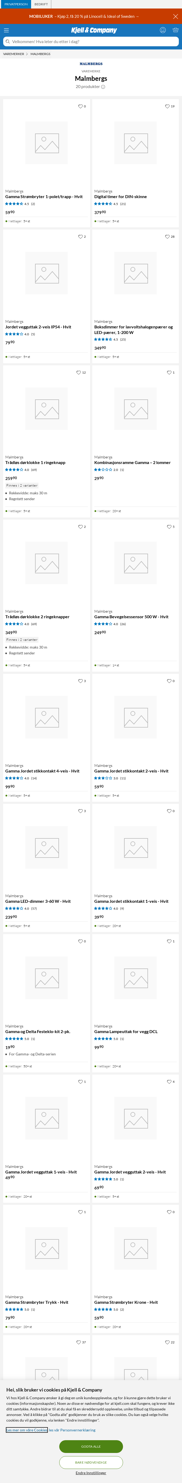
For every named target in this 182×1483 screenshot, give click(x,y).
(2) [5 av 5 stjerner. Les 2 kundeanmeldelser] (122, 1309)
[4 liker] (171, 1081)
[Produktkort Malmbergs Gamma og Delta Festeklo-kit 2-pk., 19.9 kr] (46, 977)
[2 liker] (82, 236)
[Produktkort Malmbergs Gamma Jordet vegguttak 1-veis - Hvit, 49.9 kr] (46, 1118)
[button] (103, 86)
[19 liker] (170, 106)
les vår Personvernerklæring (72, 1430)
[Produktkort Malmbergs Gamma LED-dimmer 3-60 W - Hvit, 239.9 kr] (46, 847)
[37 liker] (81, 1342)
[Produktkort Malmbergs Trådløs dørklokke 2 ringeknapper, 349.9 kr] (46, 563)
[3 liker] (82, 681)
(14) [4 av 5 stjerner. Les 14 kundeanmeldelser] (34, 778)
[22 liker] (170, 1342)
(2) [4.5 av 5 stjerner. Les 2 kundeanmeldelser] (33, 204)
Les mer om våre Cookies (26, 1430)
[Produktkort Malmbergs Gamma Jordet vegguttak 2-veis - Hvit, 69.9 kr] (135, 1118)
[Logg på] (162, 29)
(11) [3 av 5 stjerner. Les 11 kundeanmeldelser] (123, 778)
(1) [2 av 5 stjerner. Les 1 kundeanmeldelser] (122, 470)
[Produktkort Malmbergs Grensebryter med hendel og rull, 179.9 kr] (46, 1378)
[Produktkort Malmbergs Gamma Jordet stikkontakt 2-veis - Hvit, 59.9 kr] (135, 717)
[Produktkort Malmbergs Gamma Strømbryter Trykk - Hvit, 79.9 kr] (46, 1248)
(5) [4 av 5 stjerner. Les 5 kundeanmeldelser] (33, 334)
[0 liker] (82, 106)
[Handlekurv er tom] (175, 29)
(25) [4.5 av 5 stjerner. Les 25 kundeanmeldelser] (123, 339)
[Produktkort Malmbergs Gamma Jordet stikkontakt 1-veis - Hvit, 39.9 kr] (135, 847)
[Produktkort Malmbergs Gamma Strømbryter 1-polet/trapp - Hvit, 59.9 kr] (46, 142)
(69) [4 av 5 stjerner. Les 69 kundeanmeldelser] (34, 470)
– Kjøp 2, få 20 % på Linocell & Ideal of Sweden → (84, 16)
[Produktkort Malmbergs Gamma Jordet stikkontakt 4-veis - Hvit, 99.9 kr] (46, 717)
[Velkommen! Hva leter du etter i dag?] (94, 41)
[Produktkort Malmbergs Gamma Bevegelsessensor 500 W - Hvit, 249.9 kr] (135, 563)
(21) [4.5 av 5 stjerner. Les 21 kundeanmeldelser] (123, 204)
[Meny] (6, 30)
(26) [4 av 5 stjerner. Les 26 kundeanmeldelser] (123, 624)
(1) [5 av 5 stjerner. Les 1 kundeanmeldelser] (33, 1039)
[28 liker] (170, 236)
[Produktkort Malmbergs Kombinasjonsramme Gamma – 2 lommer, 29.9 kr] (135, 408)
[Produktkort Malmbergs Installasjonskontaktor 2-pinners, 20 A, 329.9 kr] (135, 1378)
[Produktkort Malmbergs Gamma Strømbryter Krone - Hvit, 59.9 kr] (135, 1248)
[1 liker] (171, 372)
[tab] (16, 4)
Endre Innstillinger (91, 1473)
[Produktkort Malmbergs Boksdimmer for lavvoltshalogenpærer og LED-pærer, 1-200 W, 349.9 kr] (135, 272)
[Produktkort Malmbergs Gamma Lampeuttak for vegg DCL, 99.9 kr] (135, 977)
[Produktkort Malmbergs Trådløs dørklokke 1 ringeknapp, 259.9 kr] (46, 408)
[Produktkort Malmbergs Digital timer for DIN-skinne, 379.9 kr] (135, 142)
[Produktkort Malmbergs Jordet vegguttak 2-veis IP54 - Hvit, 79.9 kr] (46, 272)
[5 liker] (171, 526)
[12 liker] (81, 372)
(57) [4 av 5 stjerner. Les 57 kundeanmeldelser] (34, 908)
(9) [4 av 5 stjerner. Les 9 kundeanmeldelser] (122, 908)
